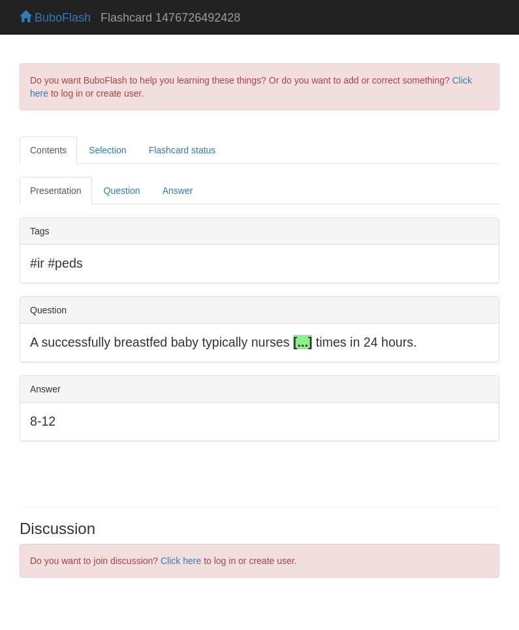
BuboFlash (55, 17)
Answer (178, 190)
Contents (48, 150)
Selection (108, 150)
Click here (181, 561)
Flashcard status (182, 150)
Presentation (56, 190)
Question (122, 190)
